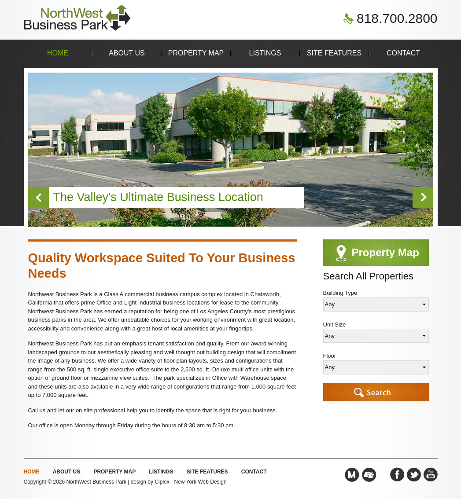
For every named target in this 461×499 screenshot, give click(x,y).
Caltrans (369, 474)
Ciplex (162, 482)
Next (423, 197)
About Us (127, 53)
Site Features (334, 53)
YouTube (431, 474)
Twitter (414, 474)
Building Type (340, 293)
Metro (351, 474)
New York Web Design (200, 482)
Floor (329, 355)
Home (57, 53)
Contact (403, 53)
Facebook (397, 474)
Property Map (196, 53)
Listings (265, 53)
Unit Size (334, 324)
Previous (38, 197)
